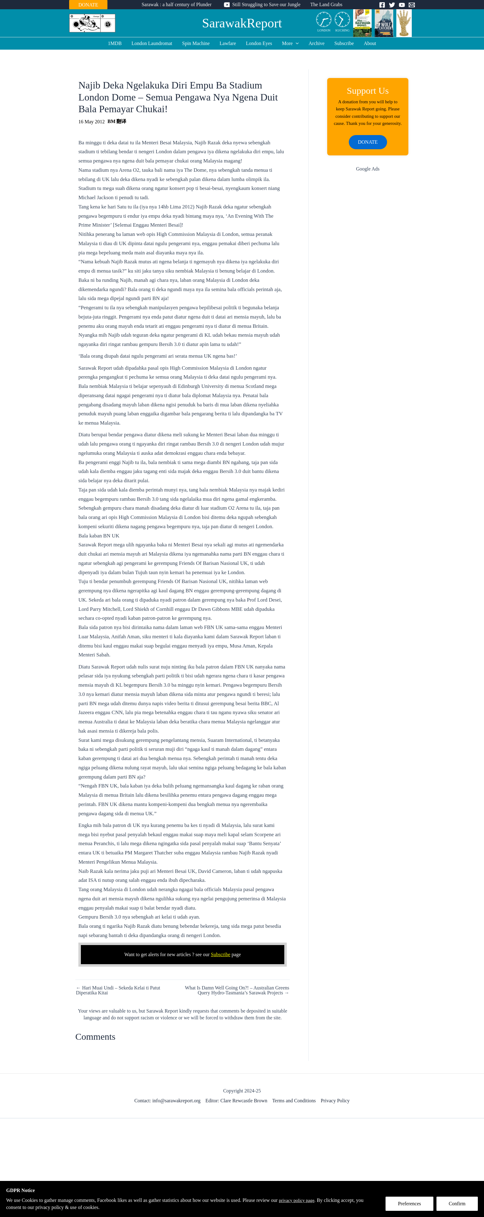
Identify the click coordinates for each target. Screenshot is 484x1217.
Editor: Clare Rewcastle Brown (236, 1100)
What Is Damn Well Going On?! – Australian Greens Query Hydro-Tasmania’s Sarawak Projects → (237, 990)
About (370, 43)
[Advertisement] (367, 286)
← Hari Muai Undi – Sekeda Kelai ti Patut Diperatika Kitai (118, 990)
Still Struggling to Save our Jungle (266, 4)
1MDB (115, 43)
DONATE (88, 4)
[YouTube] (402, 5)
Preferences (409, 1203)
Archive (317, 43)
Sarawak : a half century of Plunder (177, 4)
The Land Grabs (326, 4)
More (290, 43)
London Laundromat (151, 43)
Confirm (457, 1203)
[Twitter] (392, 5)
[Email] (412, 5)
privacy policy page (298, 1200)
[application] (296, 43)
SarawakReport (242, 23)
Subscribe (344, 43)
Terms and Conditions (294, 1100)
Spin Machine (196, 43)
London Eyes (259, 43)
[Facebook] (382, 5)
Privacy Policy (335, 1100)
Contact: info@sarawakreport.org (167, 1100)
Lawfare (227, 43)
